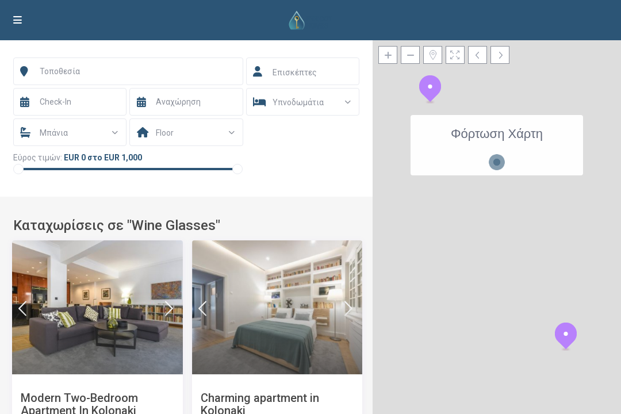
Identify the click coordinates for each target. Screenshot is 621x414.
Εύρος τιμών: (37, 158)
